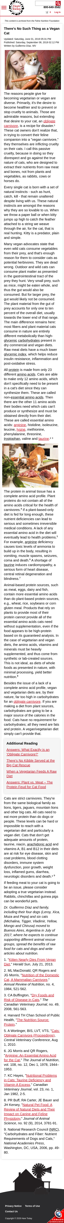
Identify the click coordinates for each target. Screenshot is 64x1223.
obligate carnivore (27, 701)
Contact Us (11, 1211)
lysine (21, 429)
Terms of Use (32, 1206)
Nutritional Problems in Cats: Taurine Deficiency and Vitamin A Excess (30, 1080)
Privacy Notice (13, 1206)
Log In (57, 12)
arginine (20, 425)
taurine (43, 439)
